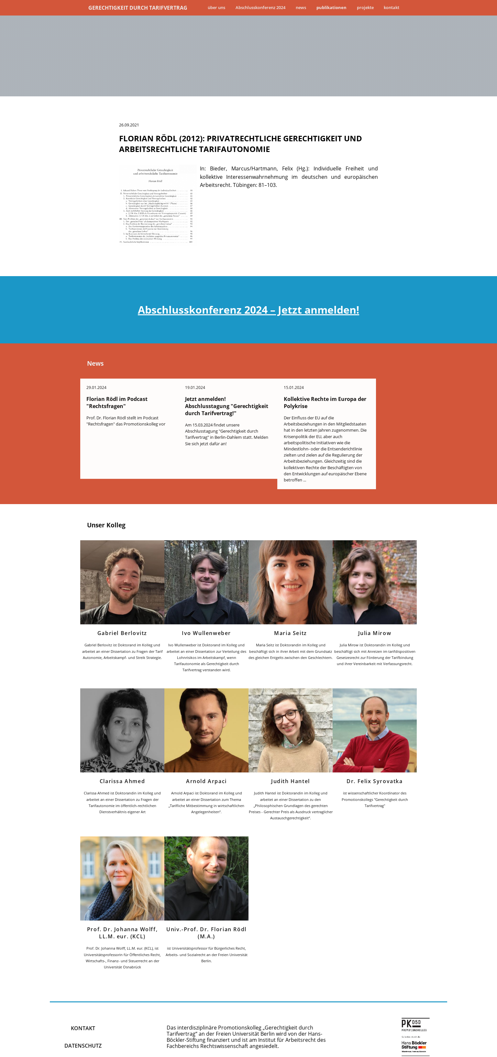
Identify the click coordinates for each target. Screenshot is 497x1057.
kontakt (83, 1013)
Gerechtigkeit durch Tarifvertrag (137, 7)
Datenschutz (83, 1031)
